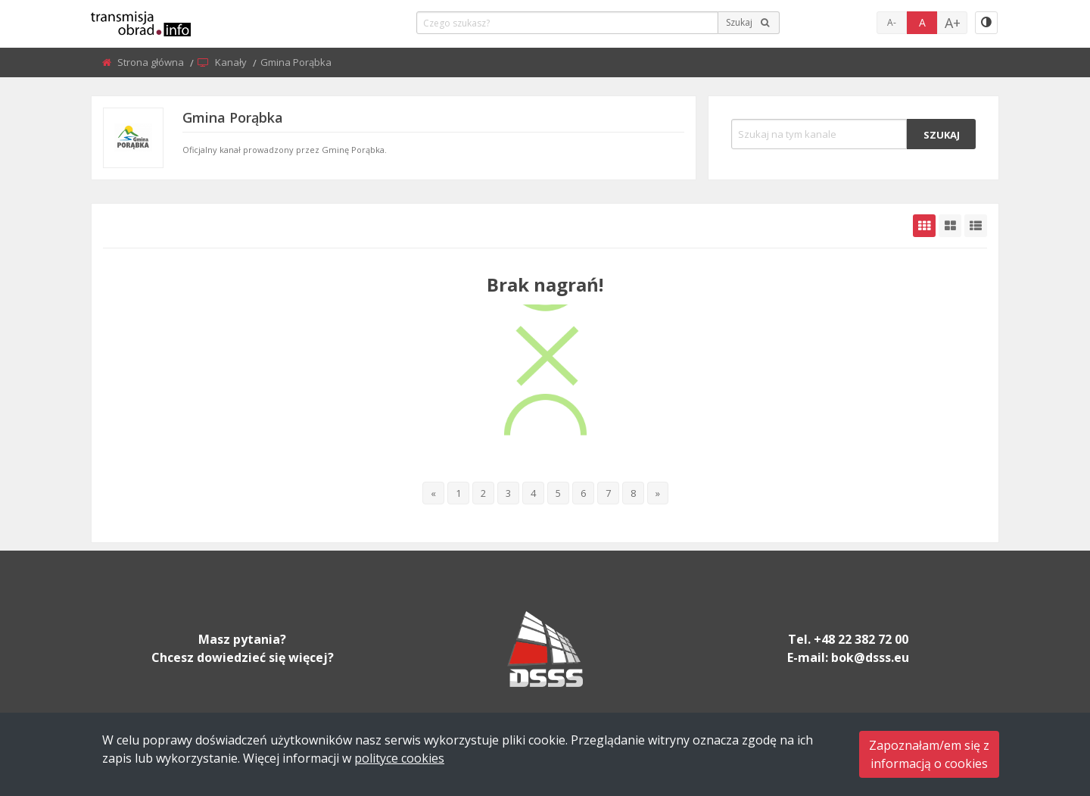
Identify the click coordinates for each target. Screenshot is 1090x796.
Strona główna (151, 62)
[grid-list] (975, 225)
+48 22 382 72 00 (861, 639)
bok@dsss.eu (870, 657)
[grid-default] (924, 225)
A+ (953, 23)
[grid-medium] (950, 225)
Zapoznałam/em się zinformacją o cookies (929, 754)
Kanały (232, 62)
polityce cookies (399, 758)
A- (891, 22)
